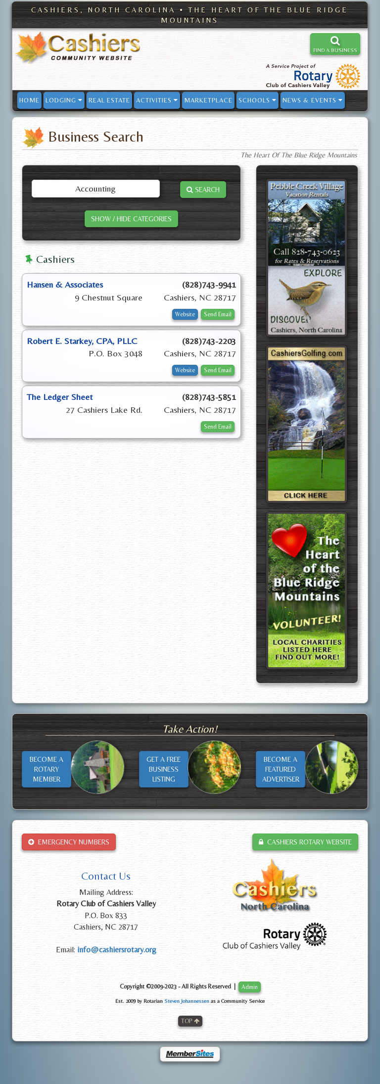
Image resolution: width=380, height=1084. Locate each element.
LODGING (64, 100)
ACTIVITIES (157, 100)
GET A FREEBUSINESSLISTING (163, 769)
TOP (190, 1021)
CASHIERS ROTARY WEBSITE (305, 842)
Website (185, 314)
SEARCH (203, 190)
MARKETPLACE (208, 100)
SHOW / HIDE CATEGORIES (131, 219)
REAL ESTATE (109, 100)
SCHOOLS (257, 100)
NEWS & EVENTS (313, 100)
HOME (29, 100)
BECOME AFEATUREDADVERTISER (280, 769)
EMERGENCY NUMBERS (68, 842)
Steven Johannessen (186, 1001)
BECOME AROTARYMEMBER (46, 769)
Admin (249, 987)
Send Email (218, 314)
